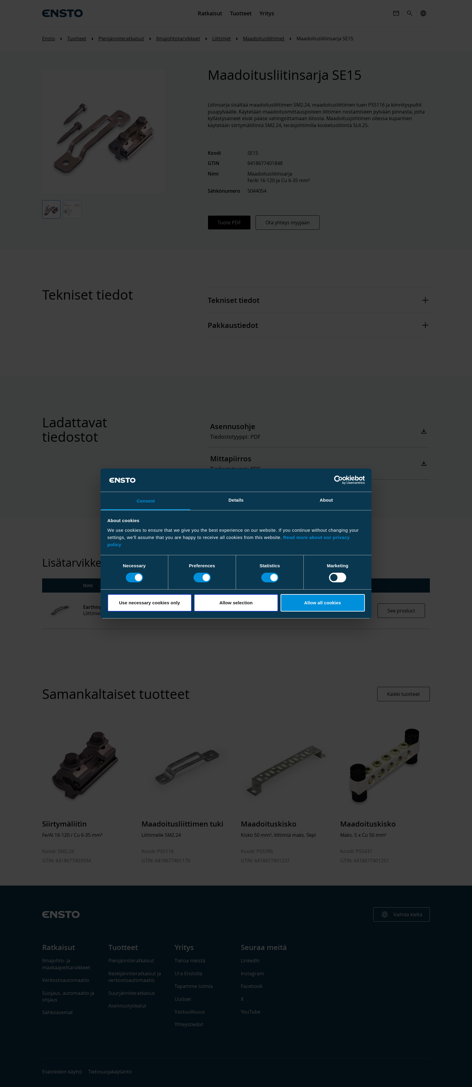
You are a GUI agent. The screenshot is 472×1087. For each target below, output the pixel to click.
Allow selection (236, 602)
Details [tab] (236, 500)
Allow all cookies (322, 602)
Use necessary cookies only (149, 602)
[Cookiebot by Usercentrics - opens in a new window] (338, 479)
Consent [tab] (146, 500)
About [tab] (326, 500)
